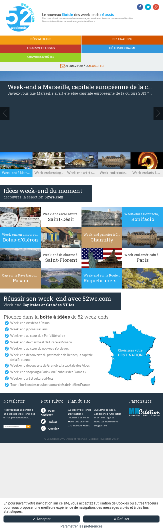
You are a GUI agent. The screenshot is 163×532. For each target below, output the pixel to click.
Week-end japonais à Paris (29, 329)
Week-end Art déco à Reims (30, 323)
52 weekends (20, 17)
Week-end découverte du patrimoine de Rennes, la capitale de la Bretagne (51, 355)
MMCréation (104, 438)
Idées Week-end (41, 39)
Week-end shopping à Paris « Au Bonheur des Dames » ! (49, 372)
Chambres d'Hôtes (40, 56)
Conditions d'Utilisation (108, 413)
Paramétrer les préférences (81, 526)
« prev (5, 113)
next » (158, 113)
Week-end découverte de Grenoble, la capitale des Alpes (50, 365)
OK (28, 426)
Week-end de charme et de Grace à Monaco (41, 342)
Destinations (122, 39)
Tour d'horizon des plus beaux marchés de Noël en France (50, 385)
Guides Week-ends (79, 409)
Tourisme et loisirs (40, 48)
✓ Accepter (41, 519)
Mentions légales (104, 417)
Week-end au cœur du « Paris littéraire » (38, 336)
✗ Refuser (122, 519)
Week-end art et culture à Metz (31, 378)
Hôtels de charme (122, 48)
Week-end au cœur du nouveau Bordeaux (39, 348)
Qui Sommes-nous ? (105, 409)
